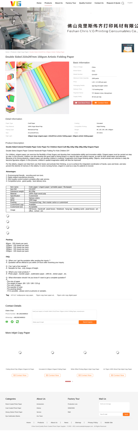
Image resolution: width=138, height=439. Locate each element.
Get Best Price (82, 103)
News (66, 422)
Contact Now (101, 103)
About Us (59, 3)
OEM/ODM (71, 408)
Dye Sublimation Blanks (13, 416)
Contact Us (99, 3)
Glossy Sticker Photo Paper (14, 412)
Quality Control (85, 3)
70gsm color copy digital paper (67, 295)
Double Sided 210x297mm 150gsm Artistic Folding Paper (47, 52)
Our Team (40, 416)
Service (39, 412)
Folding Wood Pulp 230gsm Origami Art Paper (20, 369)
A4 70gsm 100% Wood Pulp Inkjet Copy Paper (117, 369)
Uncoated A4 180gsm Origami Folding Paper (52, 369)
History (39, 408)
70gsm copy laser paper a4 (45, 295)
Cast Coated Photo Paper (13, 408)
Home (39, 3)
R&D (69, 412)
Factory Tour (71, 3)
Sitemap (78, 422)
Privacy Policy (93, 422)
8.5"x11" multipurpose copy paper (22, 295)
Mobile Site (109, 422)
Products (48, 3)
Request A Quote (113, 3)
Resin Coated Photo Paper (14, 404)
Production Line (72, 404)
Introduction (40, 404)
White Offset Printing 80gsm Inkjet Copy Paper (85, 369)
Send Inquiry (87, 322)
